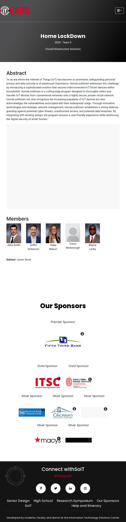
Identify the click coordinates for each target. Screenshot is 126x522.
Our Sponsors (108, 500)
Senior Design (18, 500)
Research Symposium (75, 500)
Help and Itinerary (86, 505)
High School (43, 500)
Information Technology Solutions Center (94, 517)
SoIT (28, 505)
